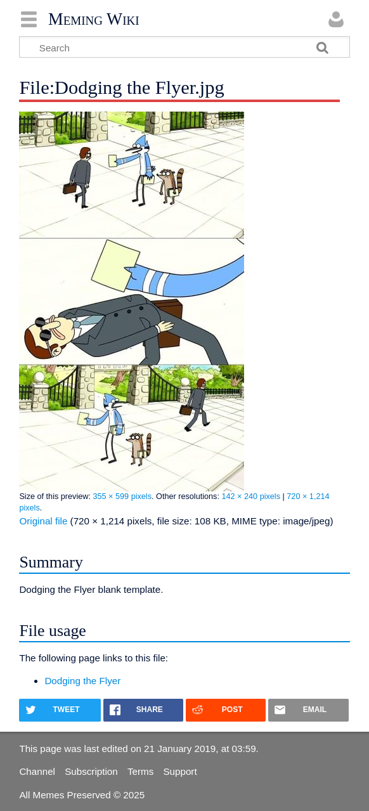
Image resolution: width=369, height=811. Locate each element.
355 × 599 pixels (122, 496)
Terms (140, 771)
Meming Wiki (93, 19)
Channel (37, 771)
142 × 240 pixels (250, 496)
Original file (43, 521)
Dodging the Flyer (82, 680)
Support (180, 771)
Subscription (91, 771)
